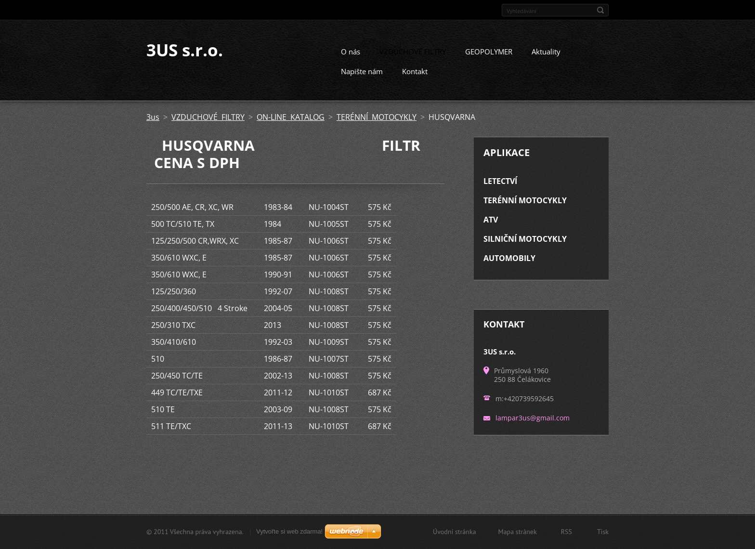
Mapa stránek (517, 533)
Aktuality (546, 60)
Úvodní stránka (454, 533)
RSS (566, 533)
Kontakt (415, 80)
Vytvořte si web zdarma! (289, 532)
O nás (350, 60)
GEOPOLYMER (488, 60)
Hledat (600, 10)
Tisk (603, 533)
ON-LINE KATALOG (291, 125)
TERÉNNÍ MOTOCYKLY (377, 125)
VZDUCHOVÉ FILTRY (412, 60)
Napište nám (362, 80)
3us (152, 125)
